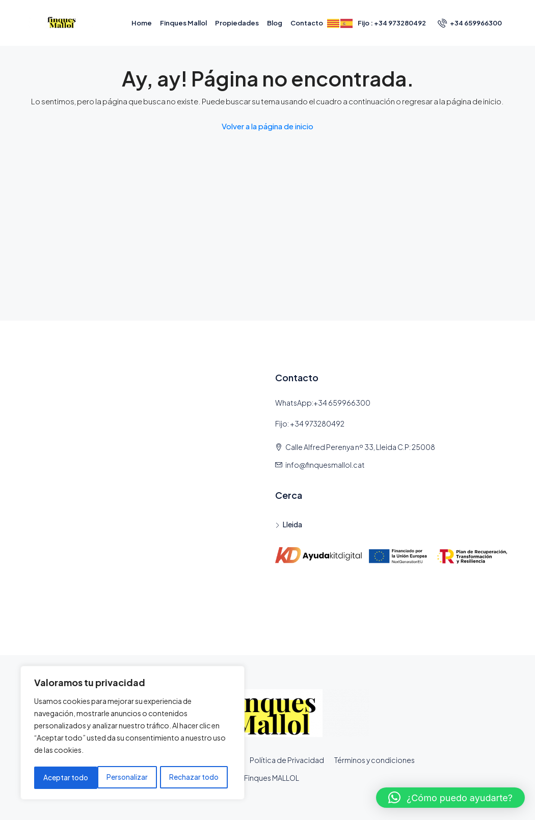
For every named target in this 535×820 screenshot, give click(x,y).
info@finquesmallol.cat (325, 464)
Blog (274, 23)
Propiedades (237, 23)
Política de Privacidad (287, 760)
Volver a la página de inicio (267, 126)
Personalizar (63, 777)
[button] (450, 797)
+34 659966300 (470, 22)
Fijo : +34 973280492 (392, 23)
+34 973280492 (317, 423)
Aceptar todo (199, 777)
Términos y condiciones (374, 760)
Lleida (292, 524)
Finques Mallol (183, 23)
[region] (132, 734)
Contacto (306, 23)
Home (141, 23)
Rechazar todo (130, 777)
